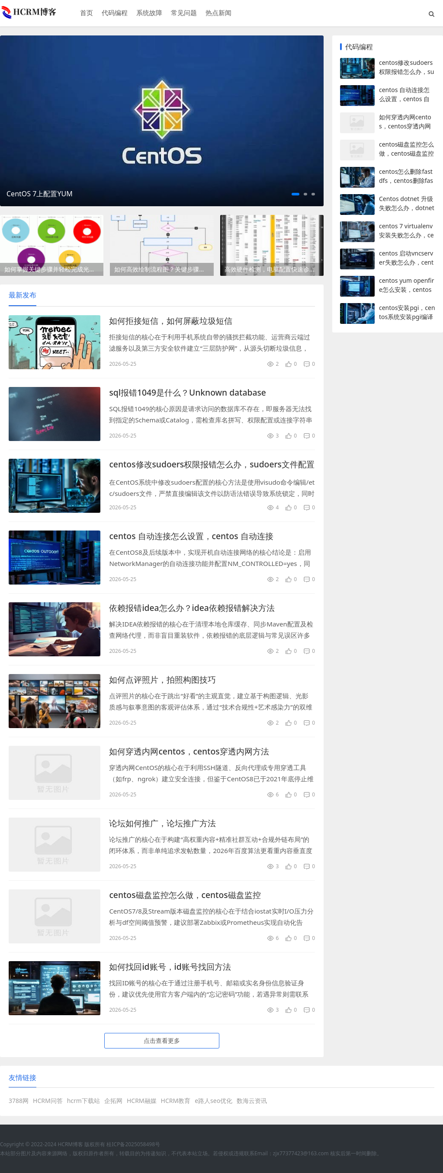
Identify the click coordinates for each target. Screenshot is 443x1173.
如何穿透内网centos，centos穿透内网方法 (192, 751)
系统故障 (149, 13)
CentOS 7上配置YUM (39, 193)
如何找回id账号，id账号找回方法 (173, 967)
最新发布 (22, 295)
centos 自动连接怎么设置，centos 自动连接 (195, 536)
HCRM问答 (48, 1100)
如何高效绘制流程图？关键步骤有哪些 (163, 269)
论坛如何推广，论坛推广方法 (165, 823)
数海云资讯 (252, 1100)
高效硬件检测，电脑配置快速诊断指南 (274, 269)
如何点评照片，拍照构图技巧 (165, 680)
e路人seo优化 (213, 1100)
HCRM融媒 (142, 1100)
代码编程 (114, 13)
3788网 (19, 1100)
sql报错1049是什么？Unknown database (191, 393)
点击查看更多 (162, 1040)
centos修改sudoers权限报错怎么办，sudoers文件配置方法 (208, 465)
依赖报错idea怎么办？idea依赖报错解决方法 (195, 608)
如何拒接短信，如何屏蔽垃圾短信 (174, 321)
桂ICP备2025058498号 (133, 1144)
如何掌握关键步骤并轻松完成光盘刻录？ (53, 269)
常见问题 (183, 13)
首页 (86, 13)
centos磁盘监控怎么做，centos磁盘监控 (188, 895)
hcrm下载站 (83, 1100)
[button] (295, 194)
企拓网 (113, 1100)
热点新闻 (218, 13)
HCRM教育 (176, 1100)
